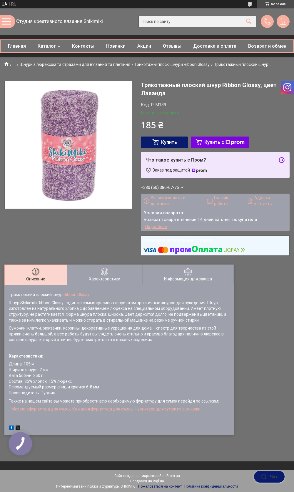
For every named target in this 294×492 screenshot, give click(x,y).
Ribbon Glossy (76, 294)
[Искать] (249, 21)
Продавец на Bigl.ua (147, 481)
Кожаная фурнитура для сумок (102, 409)
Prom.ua (173, 476)
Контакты (83, 46)
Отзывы (172, 46)
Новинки (116, 46)
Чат (269, 476)
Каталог (47, 46)
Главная (17, 46)
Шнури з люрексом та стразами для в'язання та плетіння (75, 64)
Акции (144, 46)
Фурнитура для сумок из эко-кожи (167, 409)
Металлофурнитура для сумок (41, 409)
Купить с (224, 142)
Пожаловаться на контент (160, 486)
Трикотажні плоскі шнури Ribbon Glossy (172, 64)
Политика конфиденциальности (211, 486)
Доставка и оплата (214, 46)
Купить (169, 142)
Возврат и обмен (267, 46)
